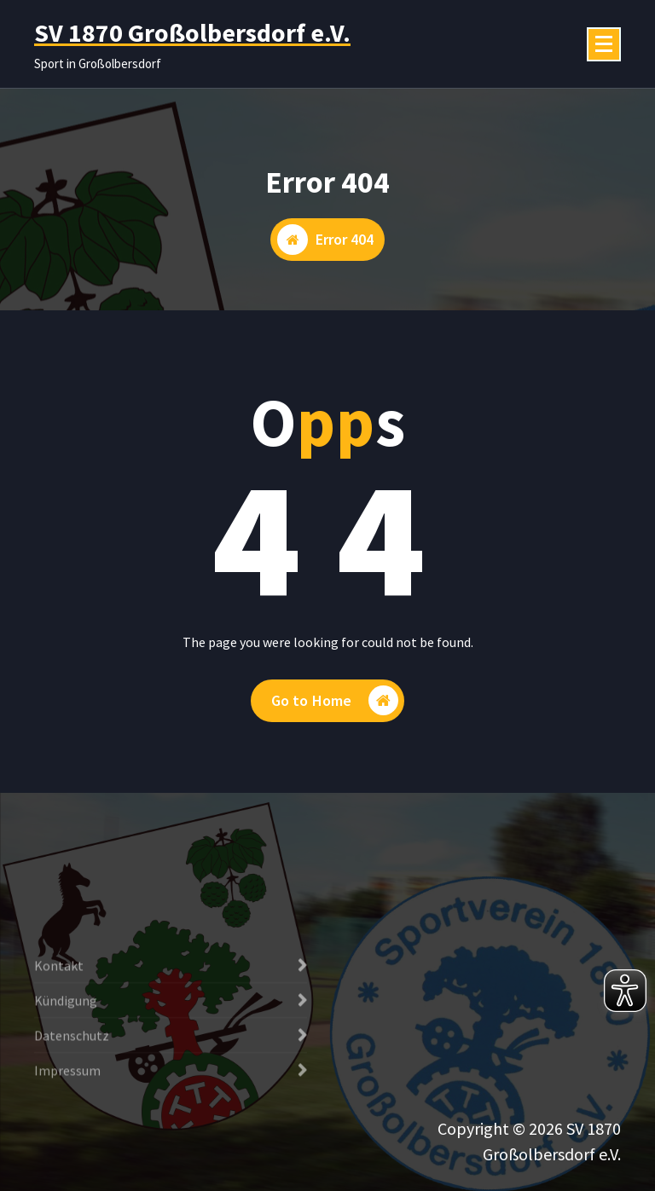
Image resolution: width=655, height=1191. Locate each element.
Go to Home (335, 700)
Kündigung (65, 1058)
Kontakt (59, 1023)
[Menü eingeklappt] (604, 44)
